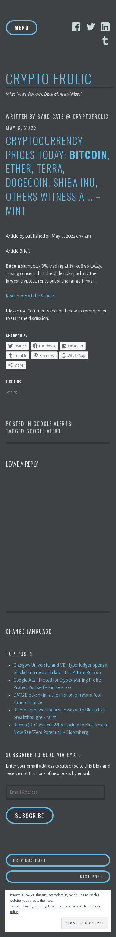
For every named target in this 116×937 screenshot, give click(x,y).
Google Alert (43, 431)
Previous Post (61, 860)
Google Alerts (52, 423)
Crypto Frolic (49, 78)
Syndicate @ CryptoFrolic (73, 116)
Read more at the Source (30, 295)
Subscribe (29, 815)
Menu (22, 27)
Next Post (95, 876)
